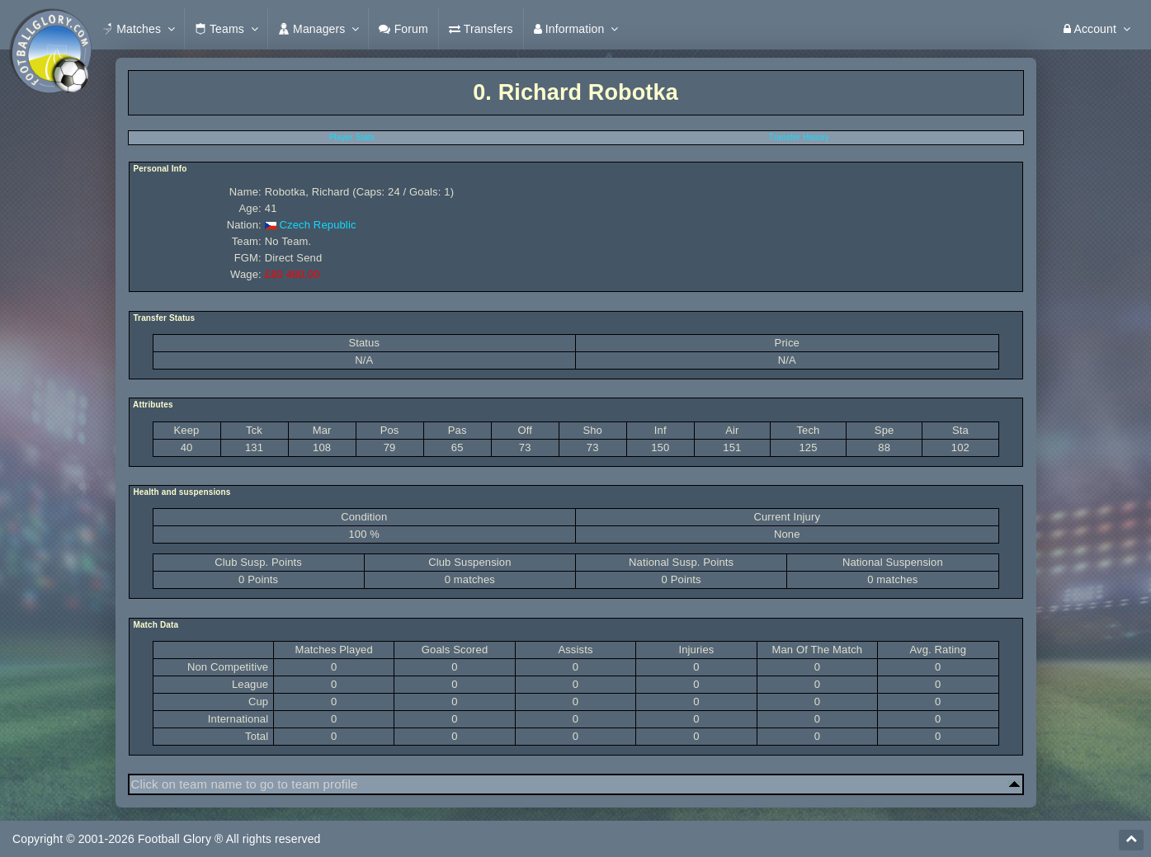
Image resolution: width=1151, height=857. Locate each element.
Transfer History (799, 137)
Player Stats (352, 137)
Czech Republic (318, 225)
